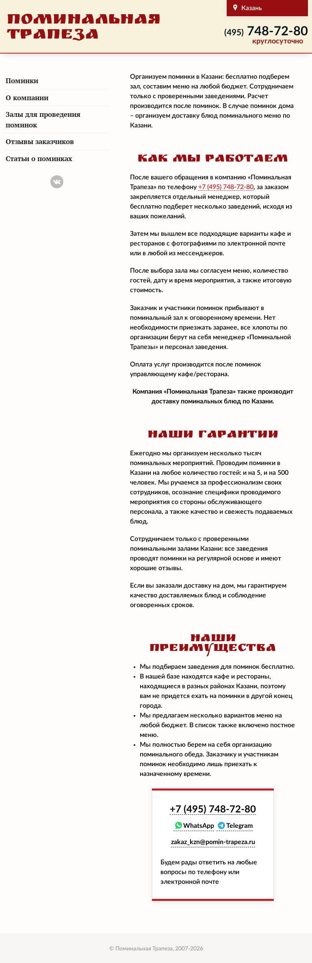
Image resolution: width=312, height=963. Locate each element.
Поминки (22, 80)
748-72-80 (266, 31)
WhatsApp (198, 826)
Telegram (239, 826)
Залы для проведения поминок (43, 119)
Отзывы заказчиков (40, 141)
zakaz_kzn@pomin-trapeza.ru (213, 842)
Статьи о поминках (39, 158)
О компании (27, 97)
